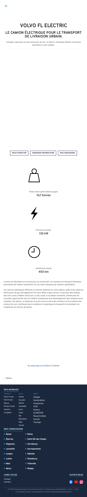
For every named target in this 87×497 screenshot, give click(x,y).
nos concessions (67, 153)
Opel (20, 422)
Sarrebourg (32, 444)
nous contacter (19, 153)
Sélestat (31, 454)
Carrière (7, 482)
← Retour (8, 378)
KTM (35, 406)
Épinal (8, 434)
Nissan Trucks (9, 406)
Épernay (9, 439)
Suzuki (21, 425)
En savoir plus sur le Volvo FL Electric (43, 366)
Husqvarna (38, 403)
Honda (21, 397)
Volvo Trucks (9, 397)
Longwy (9, 454)
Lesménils (10, 449)
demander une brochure (43, 153)
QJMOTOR (38, 413)
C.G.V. (77, 489)
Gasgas (36, 397)
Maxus (6, 403)
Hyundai (22, 400)
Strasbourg (32, 459)
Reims (30, 434)
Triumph (37, 422)
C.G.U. (70, 489)
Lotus (21, 413)
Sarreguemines (34, 449)
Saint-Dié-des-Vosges (36, 439)
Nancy (8, 468)
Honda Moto (39, 400)
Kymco (36, 409)
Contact (7, 479)
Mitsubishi (23, 419)
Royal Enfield (39, 416)
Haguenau (10, 444)
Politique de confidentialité (55, 489)
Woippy (30, 468)
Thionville (31, 463)
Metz (8, 463)
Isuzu (21, 409)
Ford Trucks (8, 400)
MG (20, 416)
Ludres (9, 459)
